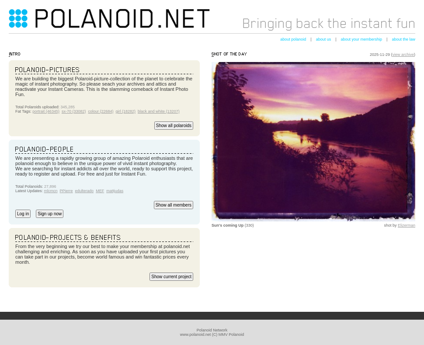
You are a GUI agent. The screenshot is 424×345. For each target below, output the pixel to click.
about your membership (361, 39)
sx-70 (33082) (74, 111)
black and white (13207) (159, 111)
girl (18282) (126, 111)
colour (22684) (100, 111)
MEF (100, 191)
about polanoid (293, 39)
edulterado (84, 191)
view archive (403, 54)
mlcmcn (51, 191)
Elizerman (406, 225)
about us (323, 39)
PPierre (66, 191)
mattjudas (114, 191)
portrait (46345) (45, 111)
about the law (403, 39)
